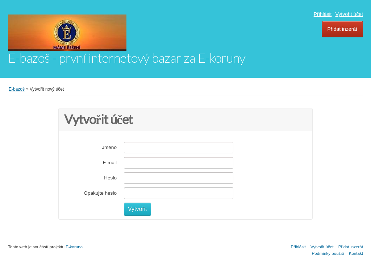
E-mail (110, 162)
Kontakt (356, 253)
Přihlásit (323, 14)
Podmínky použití (328, 253)
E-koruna (74, 246)
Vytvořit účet (349, 14)
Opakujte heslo (100, 193)
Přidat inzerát (342, 29)
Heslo (110, 178)
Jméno (109, 147)
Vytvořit (137, 209)
